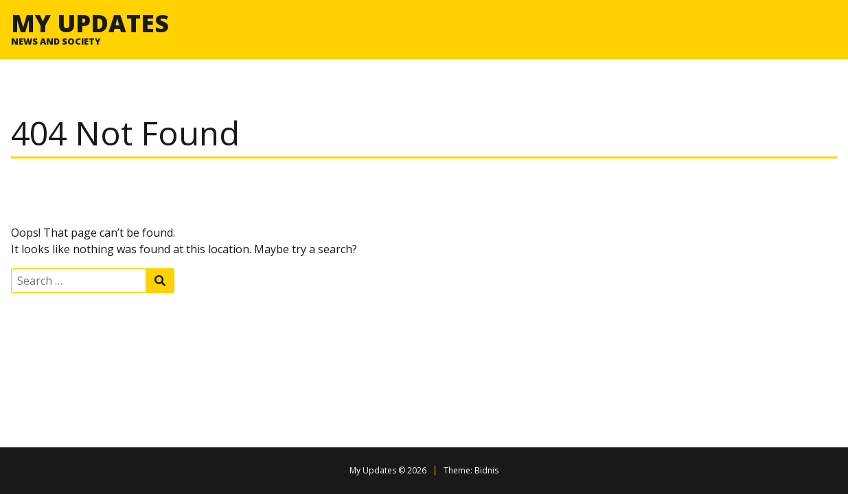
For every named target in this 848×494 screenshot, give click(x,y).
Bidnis (486, 470)
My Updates (90, 22)
